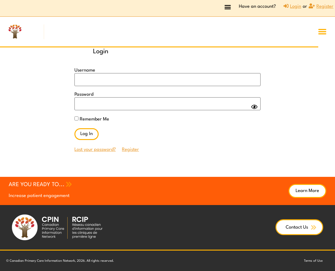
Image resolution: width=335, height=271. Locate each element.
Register (130, 149)
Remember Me (91, 119)
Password (83, 94)
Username (84, 70)
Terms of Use (313, 260)
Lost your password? (95, 149)
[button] (227, 7)
